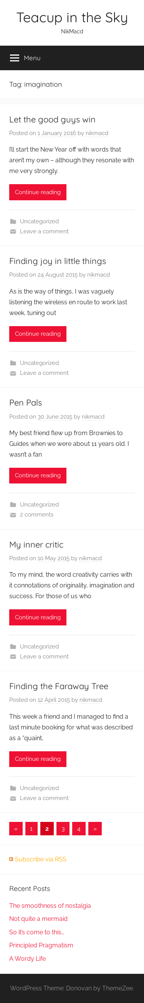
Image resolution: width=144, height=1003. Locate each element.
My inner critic (36, 544)
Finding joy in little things (57, 261)
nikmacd (97, 133)
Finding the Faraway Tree (58, 686)
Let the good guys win (52, 119)
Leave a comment (44, 231)
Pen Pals (25, 402)
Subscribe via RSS (40, 859)
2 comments (36, 514)
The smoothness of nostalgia (50, 905)
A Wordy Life (27, 958)
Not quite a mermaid (38, 918)
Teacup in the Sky (72, 17)
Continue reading (38, 192)
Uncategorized (39, 221)
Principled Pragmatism (41, 945)
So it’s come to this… (36, 932)
